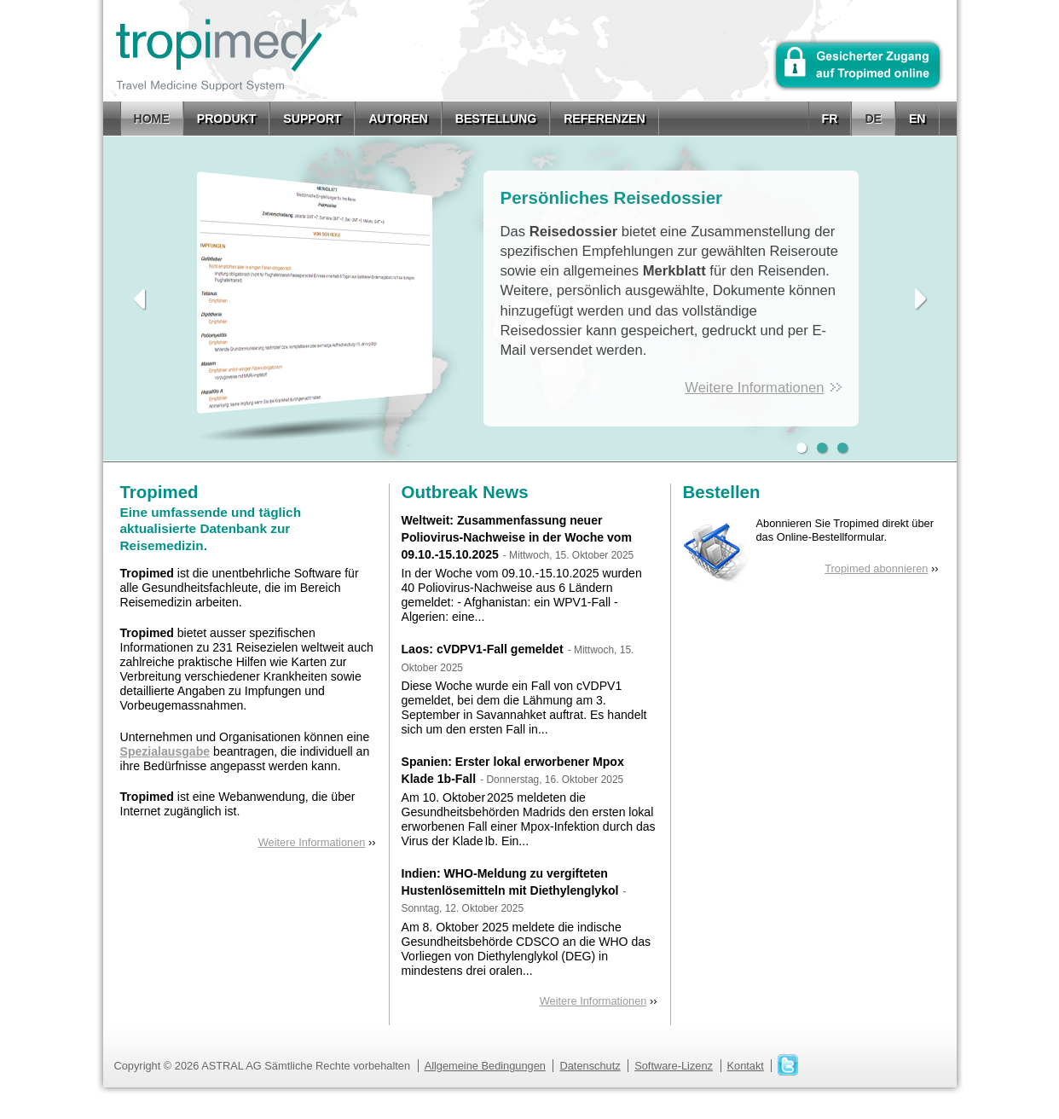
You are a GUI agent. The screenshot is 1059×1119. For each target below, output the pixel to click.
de (873, 118)
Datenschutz (589, 1065)
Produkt (227, 118)
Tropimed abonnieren (876, 568)
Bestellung (495, 118)
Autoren (397, 118)
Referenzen (604, 118)
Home (152, 118)
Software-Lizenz (673, 1065)
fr (830, 118)
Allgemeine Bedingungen (485, 1065)
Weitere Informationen (754, 388)
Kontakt (745, 1065)
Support (312, 118)
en (917, 118)
